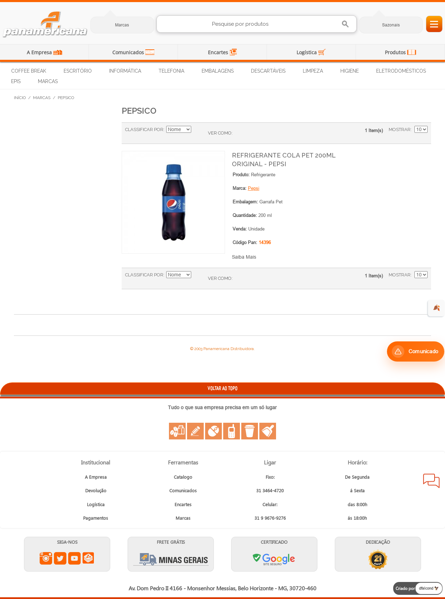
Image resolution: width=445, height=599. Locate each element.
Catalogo (183, 477)
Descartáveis (268, 71)
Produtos (396, 52)
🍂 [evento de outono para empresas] (436, 308)
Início (20, 97)
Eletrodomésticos (401, 71)
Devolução (95, 490)
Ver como (220, 133)
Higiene (349, 71)
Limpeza (313, 71)
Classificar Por (144, 129)
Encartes (218, 52)
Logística (307, 52)
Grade (239, 133)
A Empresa (40, 52)
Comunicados (128, 52)
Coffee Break (28, 71)
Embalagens (218, 71)
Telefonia (171, 71)
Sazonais (391, 24)
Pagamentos (95, 518)
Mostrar (400, 129)
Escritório (78, 71)
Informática (125, 71)
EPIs (16, 81)
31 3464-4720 (270, 490)
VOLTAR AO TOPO (222, 388)
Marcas (122, 24)
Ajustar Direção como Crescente (197, 129)
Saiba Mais (244, 257)
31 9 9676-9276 (270, 518)
